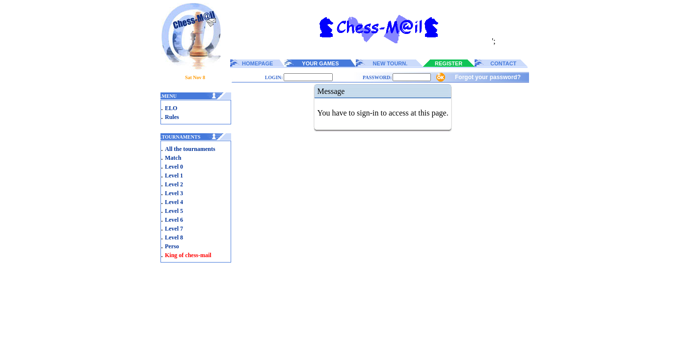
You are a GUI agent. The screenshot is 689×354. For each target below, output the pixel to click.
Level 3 (174, 193)
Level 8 (174, 237)
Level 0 (174, 166)
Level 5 (174, 210)
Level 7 (174, 228)
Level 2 (174, 184)
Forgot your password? (488, 77)
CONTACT (503, 63)
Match (173, 157)
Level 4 (174, 202)
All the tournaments (190, 149)
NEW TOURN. (390, 63)
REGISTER (448, 63)
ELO (171, 108)
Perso (172, 246)
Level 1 (174, 175)
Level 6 (174, 219)
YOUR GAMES (320, 63)
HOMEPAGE (257, 63)
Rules (172, 117)
